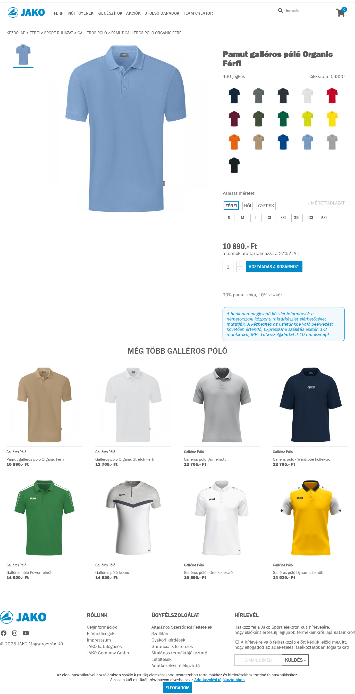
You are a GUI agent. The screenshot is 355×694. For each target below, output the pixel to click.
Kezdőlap (15, 32)
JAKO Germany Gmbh (108, 652)
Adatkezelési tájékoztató (175, 665)
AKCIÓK (133, 13)
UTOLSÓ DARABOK (162, 13)
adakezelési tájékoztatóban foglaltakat (309, 647)
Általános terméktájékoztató (179, 652)
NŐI (71, 13)
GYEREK (86, 13)
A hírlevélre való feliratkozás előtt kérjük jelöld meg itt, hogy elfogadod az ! (291, 644)
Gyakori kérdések (168, 640)
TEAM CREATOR (198, 13)
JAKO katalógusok (104, 646)
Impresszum (99, 640)
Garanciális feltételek (172, 646)
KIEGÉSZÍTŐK (110, 13)
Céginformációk (102, 627)
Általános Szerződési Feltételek (181, 627)
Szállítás (159, 633)
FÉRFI (59, 13)
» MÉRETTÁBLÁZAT (326, 203)
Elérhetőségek (100, 633)
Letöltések (161, 659)
